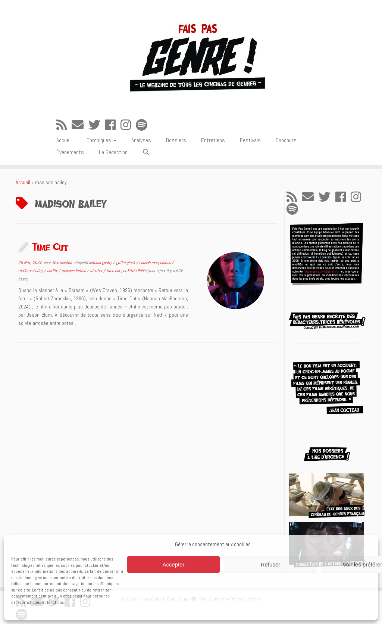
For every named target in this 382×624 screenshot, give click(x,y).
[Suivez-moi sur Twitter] (96, 125)
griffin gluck (126, 263)
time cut (113, 271)
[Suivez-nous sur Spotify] (144, 125)
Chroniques (101, 140)
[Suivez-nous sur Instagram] (128, 125)
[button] (146, 152)
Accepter (173, 564)
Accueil (64, 140)
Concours (286, 140)
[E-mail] (80, 125)
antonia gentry (101, 263)
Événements (70, 152)
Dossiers (176, 140)
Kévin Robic (136, 271)
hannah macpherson (155, 263)
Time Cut (50, 246)
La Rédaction (113, 152)
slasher (96, 271)
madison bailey (31, 271)
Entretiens (213, 140)
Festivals (250, 140)
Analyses (141, 140)
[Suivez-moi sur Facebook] (112, 125)
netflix (53, 271)
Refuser (271, 564)
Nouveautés (63, 263)
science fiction (74, 271)
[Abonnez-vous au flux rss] (64, 125)
